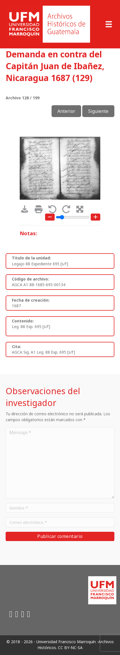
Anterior (66, 111)
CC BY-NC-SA (70, 647)
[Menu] (109, 24)
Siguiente (98, 111)
